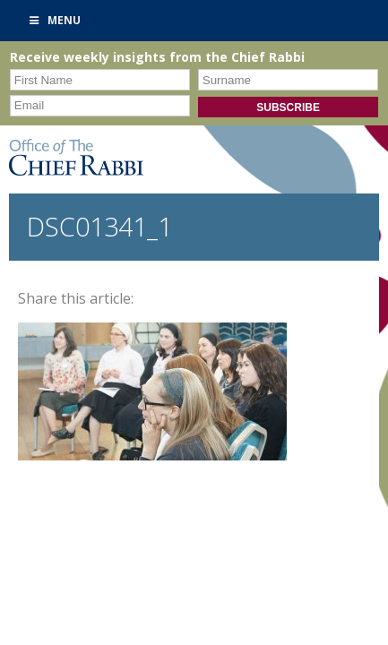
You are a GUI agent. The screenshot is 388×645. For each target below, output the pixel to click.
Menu (54, 20)
